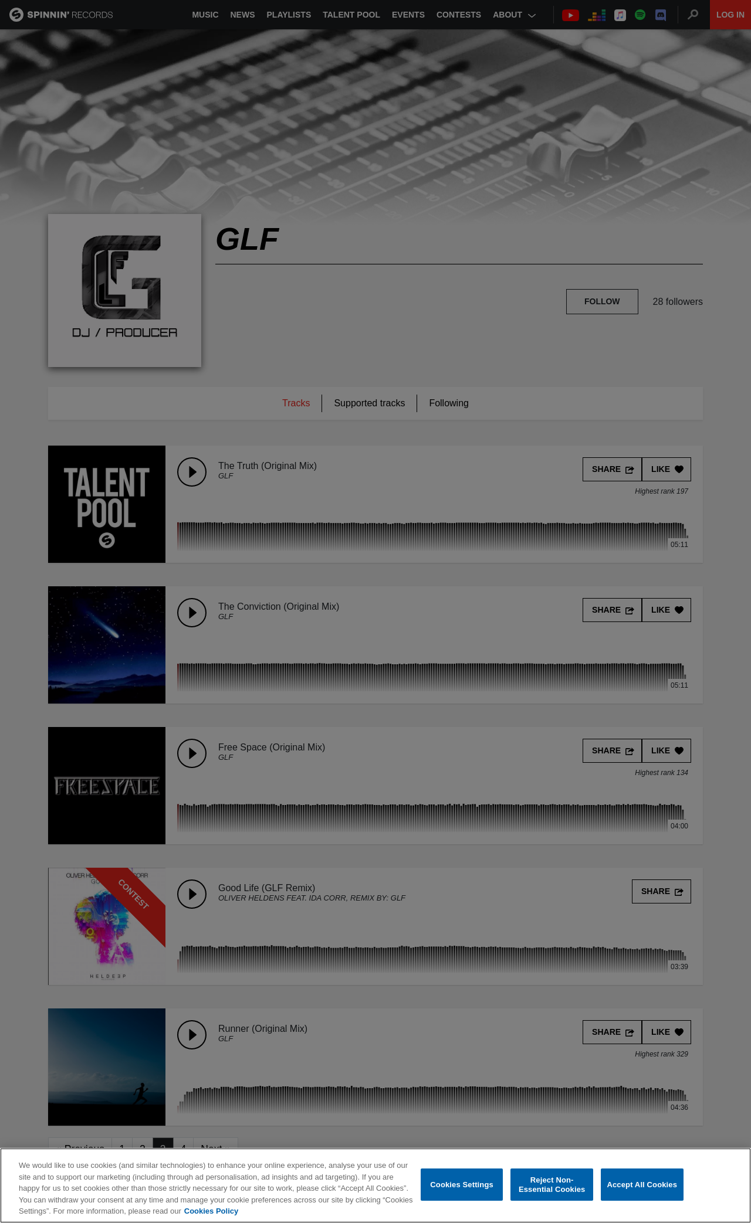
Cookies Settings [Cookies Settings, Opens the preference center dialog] (461, 1184)
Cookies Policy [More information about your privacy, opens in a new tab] (211, 1211)
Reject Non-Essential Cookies (552, 1185)
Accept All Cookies (642, 1184)
